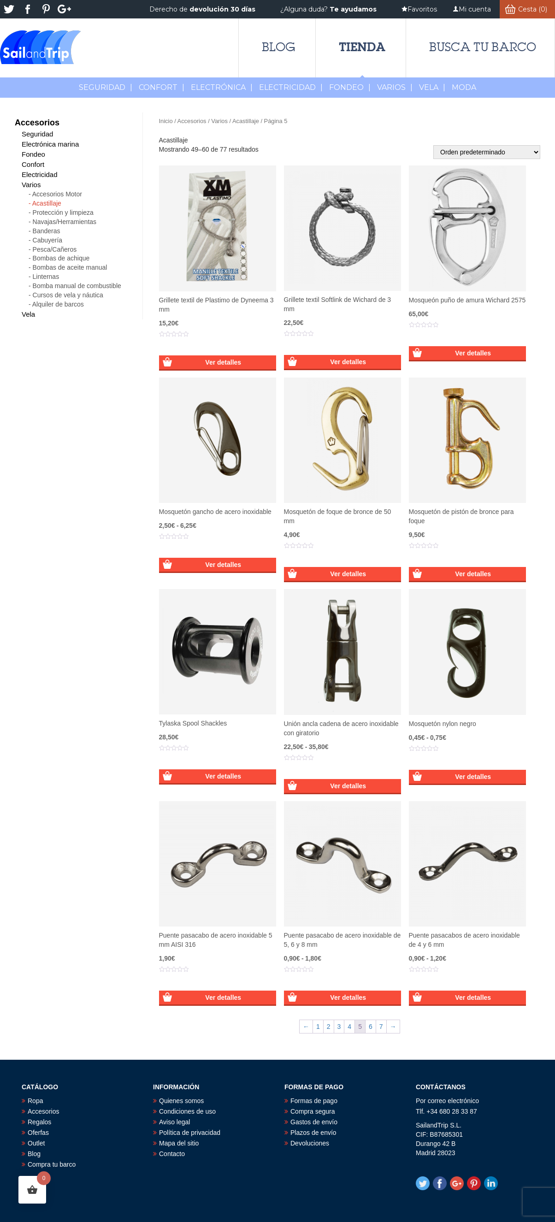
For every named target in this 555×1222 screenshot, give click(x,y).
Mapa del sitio (179, 1143)
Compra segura (312, 1111)
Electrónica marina (50, 144)
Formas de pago (313, 1100)
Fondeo (350, 87)
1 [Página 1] (318, 1026)
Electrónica (222, 87)
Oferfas (38, 1132)
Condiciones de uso (187, 1111)
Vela (432, 87)
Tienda (362, 47)
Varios (395, 87)
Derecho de (202, 9)
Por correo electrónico (447, 1100)
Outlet (36, 1143)
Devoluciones (309, 1143)
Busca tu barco (482, 47)
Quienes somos (181, 1100)
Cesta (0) (532, 9)
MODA (464, 87)
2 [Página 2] (329, 1026)
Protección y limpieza (63, 212)
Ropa (35, 1100)
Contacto (172, 1153)
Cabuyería (48, 240)
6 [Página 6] (370, 1026)
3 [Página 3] (339, 1026)
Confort (161, 87)
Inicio (166, 121)
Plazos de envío (313, 1132)
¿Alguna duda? (328, 9)
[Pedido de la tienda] (486, 152)
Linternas (46, 276)
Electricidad (291, 87)
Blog (278, 47)
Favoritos (422, 9)
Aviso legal (174, 1122)
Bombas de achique (61, 258)
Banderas (46, 231)
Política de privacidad (189, 1132)
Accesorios (192, 121)
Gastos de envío (313, 1122)
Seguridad (105, 87)
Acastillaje (245, 121)
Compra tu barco (52, 1164)
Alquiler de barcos (58, 304)
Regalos (39, 1122)
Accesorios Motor (57, 194)
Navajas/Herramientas (65, 221)
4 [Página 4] (349, 1026)
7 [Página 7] (381, 1026)
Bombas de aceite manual (70, 267)
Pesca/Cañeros (55, 249)
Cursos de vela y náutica (68, 295)
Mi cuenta (475, 9)
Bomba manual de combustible (77, 285)
